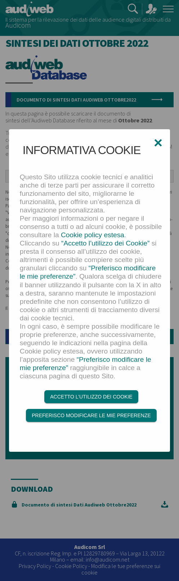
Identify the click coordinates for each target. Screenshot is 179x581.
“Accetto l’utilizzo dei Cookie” (105, 243)
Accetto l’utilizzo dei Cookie (91, 397)
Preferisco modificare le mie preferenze (91, 415)
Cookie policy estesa (92, 235)
